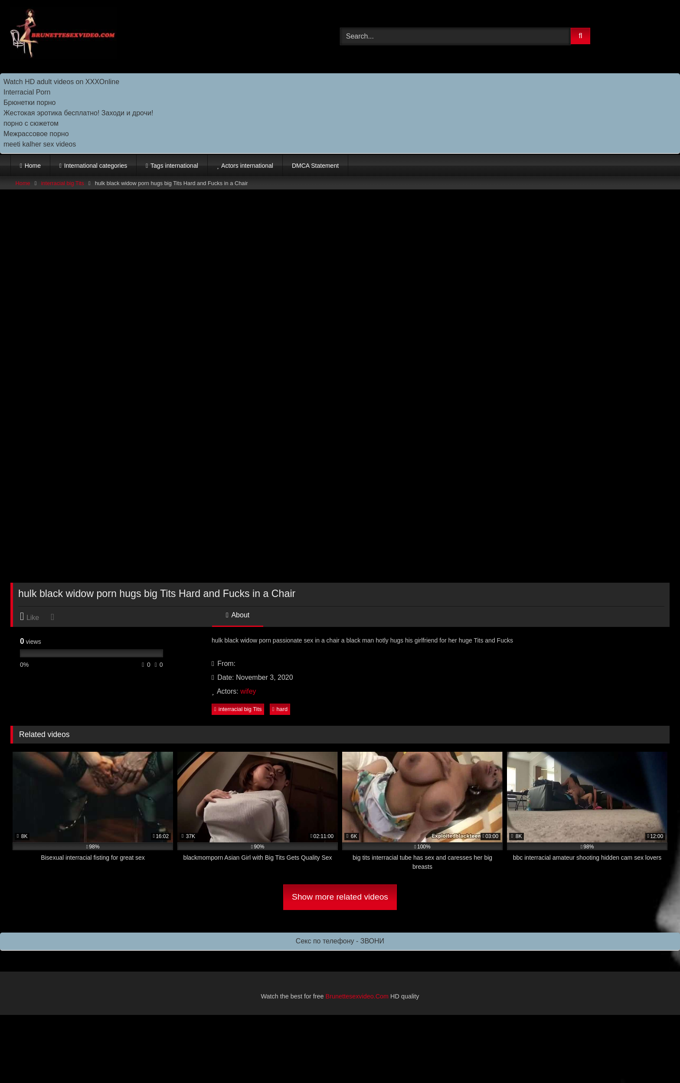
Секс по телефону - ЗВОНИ (340, 941)
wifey (248, 691)
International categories (96, 165)
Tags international (174, 165)
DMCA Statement (315, 165)
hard (280, 709)
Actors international (247, 165)
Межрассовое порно (36, 133)
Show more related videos (340, 896)
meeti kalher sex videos (39, 144)
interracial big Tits (62, 183)
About (237, 615)
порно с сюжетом (31, 123)
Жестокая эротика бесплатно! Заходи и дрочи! (78, 113)
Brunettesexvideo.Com (357, 996)
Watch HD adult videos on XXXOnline (61, 81)
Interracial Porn (27, 92)
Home (33, 165)
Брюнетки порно (29, 102)
